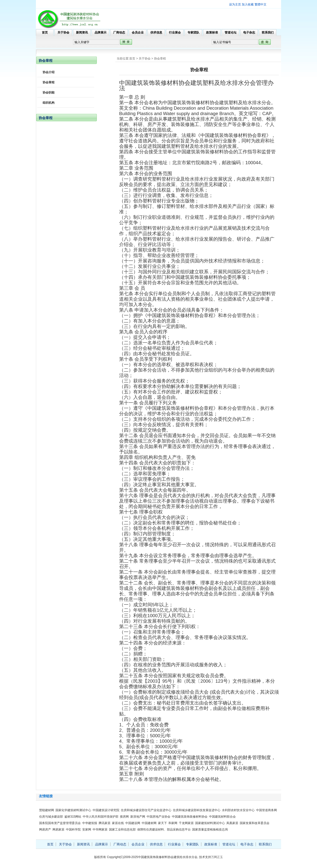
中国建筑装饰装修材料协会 (190, 816)
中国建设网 (132, 823)
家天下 (162, 823)
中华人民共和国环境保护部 (100, 816)
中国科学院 (73, 829)
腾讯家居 (104, 823)
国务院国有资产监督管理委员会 (60, 823)
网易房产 (45, 829)
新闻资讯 (82, 32)
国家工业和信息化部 (122, 829)
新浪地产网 (137, 816)
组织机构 (48, 102)
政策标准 (212, 32)
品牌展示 (100, 32)
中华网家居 (100, 829)
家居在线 (118, 823)
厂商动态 (119, 32)
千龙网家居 (186, 823)
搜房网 (124, 816)
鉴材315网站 (72, 816)
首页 (45, 32)
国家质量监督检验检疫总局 (210, 829)
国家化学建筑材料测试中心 (73, 810)
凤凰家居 (232, 823)
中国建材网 (149, 823)
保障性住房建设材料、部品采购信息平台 (164, 829)
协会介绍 (48, 72)
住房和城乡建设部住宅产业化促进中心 (146, 810)
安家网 (86, 829)
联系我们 (268, 32)
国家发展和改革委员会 (254, 823)
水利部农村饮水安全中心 (238, 810)
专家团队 (193, 32)
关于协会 (63, 32)
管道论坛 (231, 32)
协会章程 (160, 58)
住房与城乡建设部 (51, 816)
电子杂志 (249, 32)
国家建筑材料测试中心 (210, 823)
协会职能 (48, 92)
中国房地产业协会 (158, 816)
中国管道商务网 (266, 810)
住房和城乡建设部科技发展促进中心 (196, 810)
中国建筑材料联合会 (222, 816)
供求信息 (156, 32)
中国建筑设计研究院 (106, 810)
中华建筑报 (89, 823)
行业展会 (175, 32)
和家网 (172, 823)
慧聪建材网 (46, 810)
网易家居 (58, 829)
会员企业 (138, 32)
